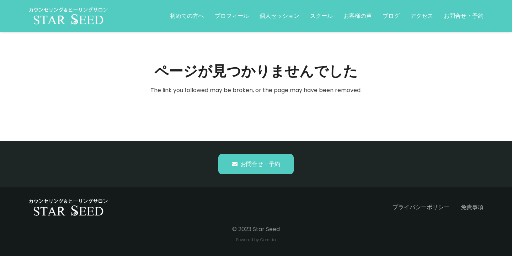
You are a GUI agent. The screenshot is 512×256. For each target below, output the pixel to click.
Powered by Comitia (256, 239)
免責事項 (472, 207)
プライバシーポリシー (421, 207)
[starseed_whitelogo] (68, 16)
